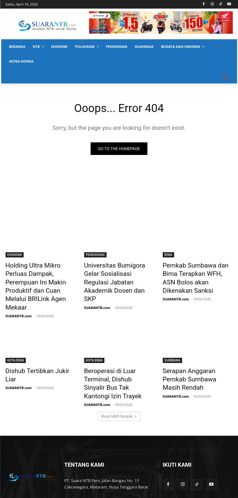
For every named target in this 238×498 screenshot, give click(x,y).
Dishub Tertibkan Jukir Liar (36, 348)
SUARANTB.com (19, 293)
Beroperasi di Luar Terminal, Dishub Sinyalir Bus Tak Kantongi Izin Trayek (116, 355)
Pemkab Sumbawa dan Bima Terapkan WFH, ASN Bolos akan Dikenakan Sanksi (196, 272)
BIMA (168, 255)
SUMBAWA (172, 338)
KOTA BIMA (15, 338)
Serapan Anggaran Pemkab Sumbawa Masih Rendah (194, 351)
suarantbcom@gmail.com (110, 464)
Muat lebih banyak (119, 380)
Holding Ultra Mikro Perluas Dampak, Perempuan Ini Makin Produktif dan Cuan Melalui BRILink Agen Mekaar (39, 275)
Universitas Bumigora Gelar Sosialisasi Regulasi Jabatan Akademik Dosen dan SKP (117, 272)
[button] (225, 76)
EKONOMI (14, 255)
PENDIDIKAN (95, 255)
